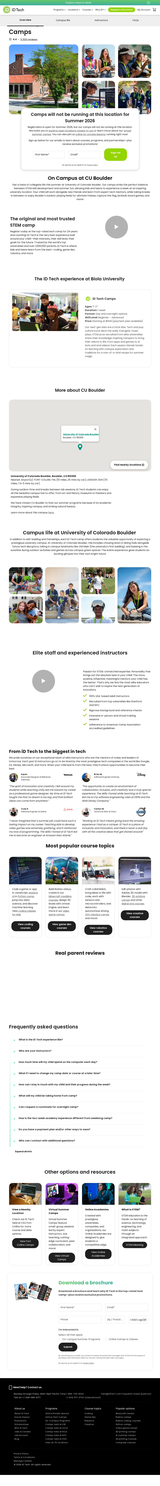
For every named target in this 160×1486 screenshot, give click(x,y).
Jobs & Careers (22, 1442)
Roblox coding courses (128, 1431)
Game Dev (90, 1428)
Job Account (21, 1446)
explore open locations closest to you (71, 130)
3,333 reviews (28, 39)
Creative (89, 1435)
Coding (89, 1424)
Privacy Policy (92, 165)
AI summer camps (126, 1446)
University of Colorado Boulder (81, 445)
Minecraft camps (125, 1424)
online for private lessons (90, 134)
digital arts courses (133, 915)
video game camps (59, 924)
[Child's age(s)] (138, 1330)
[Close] (95, 440)
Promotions (20, 1431)
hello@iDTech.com (111, 1405)
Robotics (89, 1431)
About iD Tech (21, 1424)
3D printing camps (126, 1442)
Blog (16, 1450)
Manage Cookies (23, 1472)
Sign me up (115, 154)
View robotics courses (98, 941)
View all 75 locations (56, 1453)
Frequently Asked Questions (136, 1405)
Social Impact (22, 1428)
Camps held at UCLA (56, 1439)
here (51, 524)
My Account (144, 9)
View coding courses (25, 937)
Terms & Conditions (24, 1468)
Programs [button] (58, 9)
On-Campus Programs (57, 1431)
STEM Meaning (134, 1256)
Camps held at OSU (56, 1450)
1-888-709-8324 (75, 1405)
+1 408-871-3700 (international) (83, 1408)
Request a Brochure (121, 9)
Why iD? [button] (99, 9)
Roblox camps (123, 1428)
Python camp (26, 907)
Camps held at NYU (55, 1446)
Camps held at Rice (56, 1442)
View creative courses (134, 926)
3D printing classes (126, 1450)
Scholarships (21, 1435)
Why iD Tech (21, 1439)
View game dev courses (61, 937)
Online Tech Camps (56, 1428)
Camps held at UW (55, 1435)
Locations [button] (73, 9)
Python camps (123, 1435)
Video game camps (126, 1439)
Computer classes (126, 1453)
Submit (68, 1358)
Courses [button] (86, 9)
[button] (116, 237)
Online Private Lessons (57, 1424)
